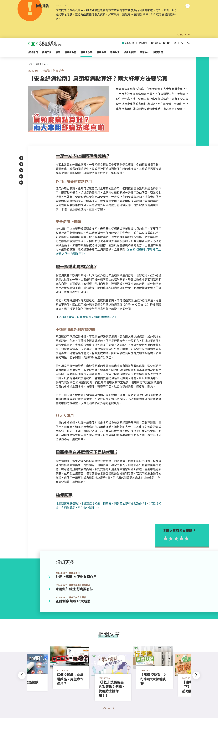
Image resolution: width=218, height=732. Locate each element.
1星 (175, 539)
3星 (185, 539)
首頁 (30, 65)
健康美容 (58, 71)
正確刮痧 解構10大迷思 (73, 602)
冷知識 (45, 71)
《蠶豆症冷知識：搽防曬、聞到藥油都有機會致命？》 (114, 504)
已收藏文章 (128, 44)
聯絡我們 (143, 44)
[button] (178, 35)
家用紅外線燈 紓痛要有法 (74, 590)
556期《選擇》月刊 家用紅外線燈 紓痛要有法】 (87, 318)
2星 (180, 539)
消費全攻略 (40, 65)
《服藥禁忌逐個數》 (67, 504)
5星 (196, 539)
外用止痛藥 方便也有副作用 (76, 578)
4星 (191, 539)
